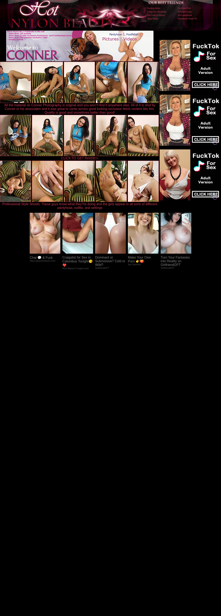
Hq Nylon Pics (184, 8)
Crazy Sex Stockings (156, 12)
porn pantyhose (185, 15)
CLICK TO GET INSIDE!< (79, 158)
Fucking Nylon (153, 8)
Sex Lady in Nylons (156, 15)
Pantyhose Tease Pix (187, 19)
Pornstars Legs (185, 12)
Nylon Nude (152, 19)
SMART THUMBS (118, 531)
